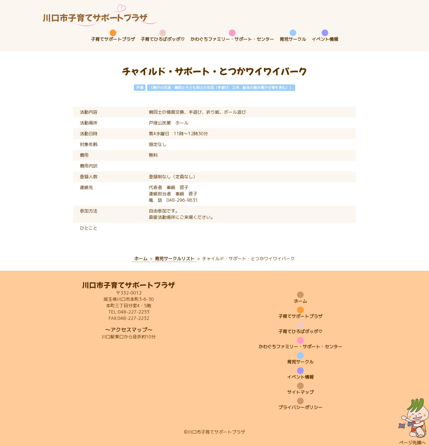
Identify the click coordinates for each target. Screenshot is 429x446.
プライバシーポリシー (300, 407)
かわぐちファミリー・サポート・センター (232, 39)
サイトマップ (300, 392)
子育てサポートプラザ (113, 39)
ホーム (300, 301)
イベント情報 (325, 39)
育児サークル (293, 39)
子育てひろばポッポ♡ (163, 39)
